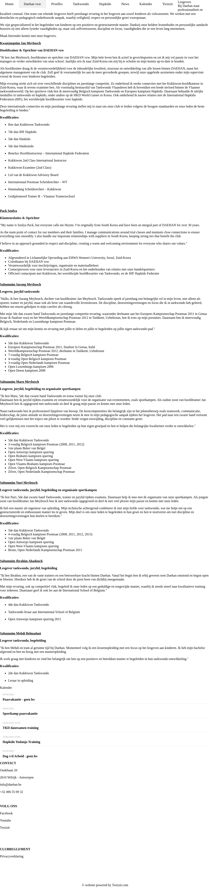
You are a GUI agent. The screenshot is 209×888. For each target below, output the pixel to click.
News (125, 4)
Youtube (5, 820)
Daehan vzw (32, 4)
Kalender (145, 4)
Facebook (6, 813)
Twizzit (167, 4)
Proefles (57, 4)
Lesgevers (184, 2)
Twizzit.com (120, 885)
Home (9, 4)
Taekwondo (81, 4)
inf (2, 784)
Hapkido (105, 4)
